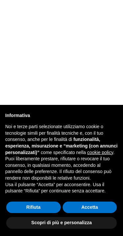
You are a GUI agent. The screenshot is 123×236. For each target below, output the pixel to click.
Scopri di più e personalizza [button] (61, 222)
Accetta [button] (89, 207)
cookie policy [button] (100, 152)
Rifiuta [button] (33, 207)
